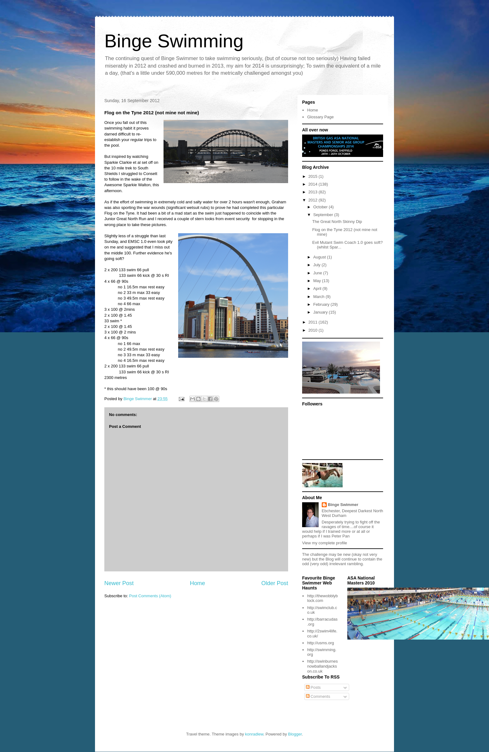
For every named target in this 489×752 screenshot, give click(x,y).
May (317, 280)
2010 (313, 330)
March (319, 296)
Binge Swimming (174, 41)
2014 (313, 184)
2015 (313, 176)
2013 (313, 192)
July (317, 264)
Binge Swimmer (343, 504)
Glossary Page (320, 117)
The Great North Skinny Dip (337, 221)
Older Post (274, 583)
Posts (313, 687)
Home (197, 583)
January (321, 312)
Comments (318, 696)
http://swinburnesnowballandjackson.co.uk (322, 666)
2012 (313, 200)
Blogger (295, 734)
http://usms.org (320, 643)
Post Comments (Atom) (150, 596)
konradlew (254, 734)
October (321, 207)
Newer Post (119, 583)
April (318, 288)
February (322, 304)
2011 (313, 322)
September (323, 214)
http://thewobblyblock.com (322, 598)
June (318, 273)
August (320, 257)
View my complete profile (324, 543)
